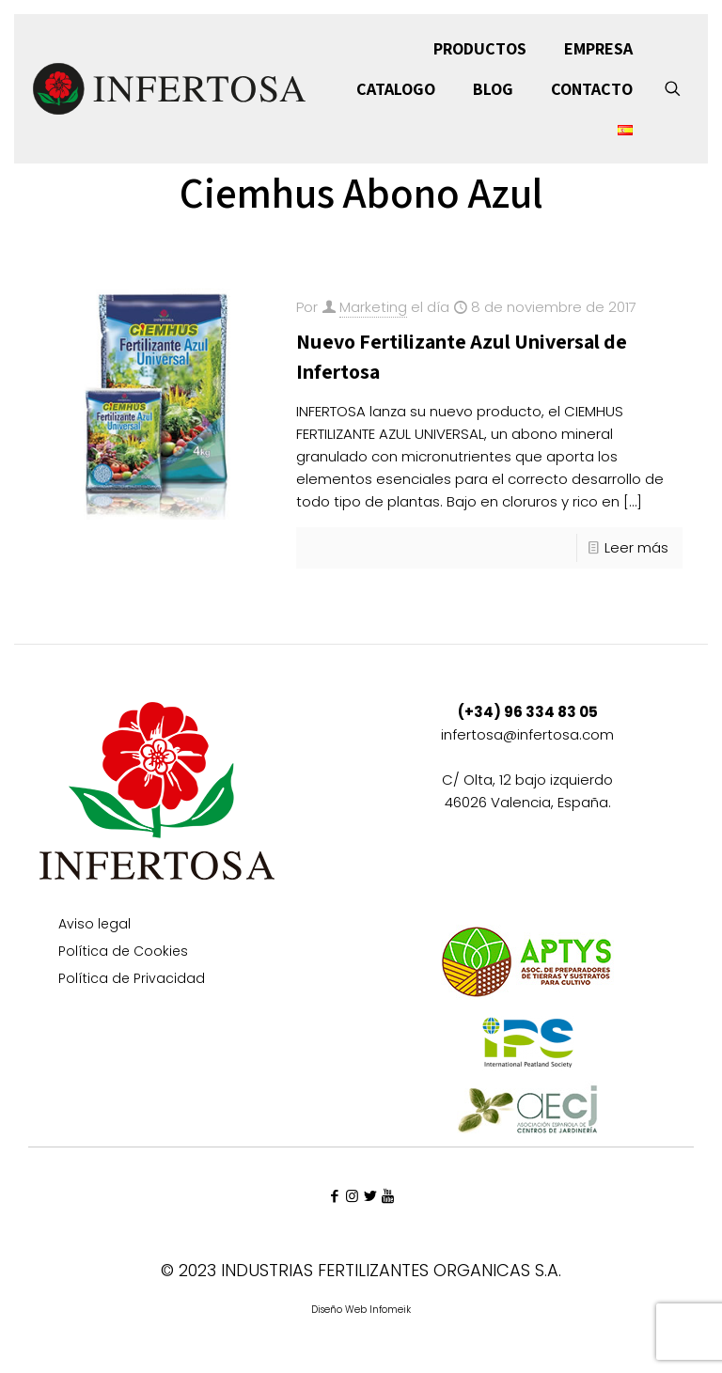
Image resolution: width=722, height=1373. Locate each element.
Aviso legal (94, 925)
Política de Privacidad (131, 980)
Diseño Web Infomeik (361, 1310)
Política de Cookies (123, 952)
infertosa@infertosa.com (527, 734)
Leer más (636, 547)
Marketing (373, 307)
